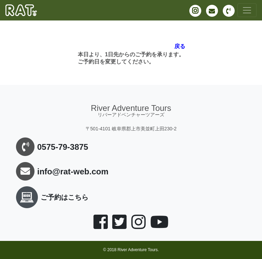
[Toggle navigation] (247, 10)
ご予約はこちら (50, 197)
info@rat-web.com (72, 171)
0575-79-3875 (62, 146)
